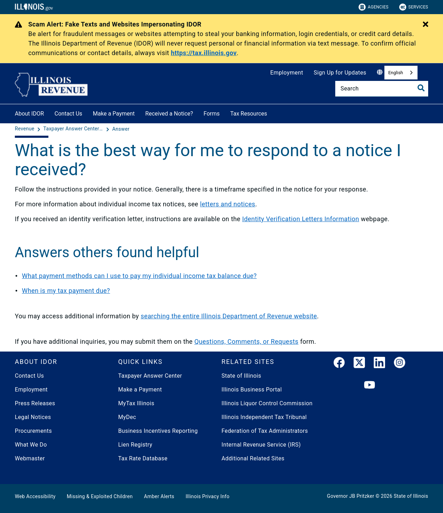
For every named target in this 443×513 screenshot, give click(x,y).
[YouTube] (369, 385)
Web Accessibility (35, 496)
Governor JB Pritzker (350, 496)
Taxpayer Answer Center (150, 375)
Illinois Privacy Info (207, 496)
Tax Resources (248, 113)
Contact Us (68, 113)
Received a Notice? (169, 113)
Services (413, 7)
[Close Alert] (425, 24)
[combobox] (401, 72)
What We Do (31, 444)
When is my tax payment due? (66, 290)
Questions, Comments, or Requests (246, 341)
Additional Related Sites (253, 458)
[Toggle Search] (421, 88)
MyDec (127, 417)
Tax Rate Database (143, 458)
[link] (339, 364)
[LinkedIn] (379, 364)
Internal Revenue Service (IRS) (261, 444)
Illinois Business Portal (252, 389)
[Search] (381, 88)
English (395, 72)
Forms (211, 113)
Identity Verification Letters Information (300, 219)
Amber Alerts (159, 496)
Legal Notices (33, 417)
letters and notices (227, 204)
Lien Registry (135, 444)
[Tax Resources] (272, 112)
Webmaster (30, 458)
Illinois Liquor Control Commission (267, 403)
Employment (286, 72)
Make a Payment (114, 113)
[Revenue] (25, 129)
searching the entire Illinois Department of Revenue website (229, 316)
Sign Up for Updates (340, 72)
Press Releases (35, 403)
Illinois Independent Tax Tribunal (264, 417)
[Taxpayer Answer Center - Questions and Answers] (74, 129)
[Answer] (121, 129)
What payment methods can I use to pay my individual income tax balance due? (139, 275)
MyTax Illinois (136, 403)
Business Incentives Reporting (158, 431)
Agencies (374, 7)
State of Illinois (241, 375)
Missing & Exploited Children (99, 496)
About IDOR (29, 113)
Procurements (33, 431)
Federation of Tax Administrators (265, 431)
